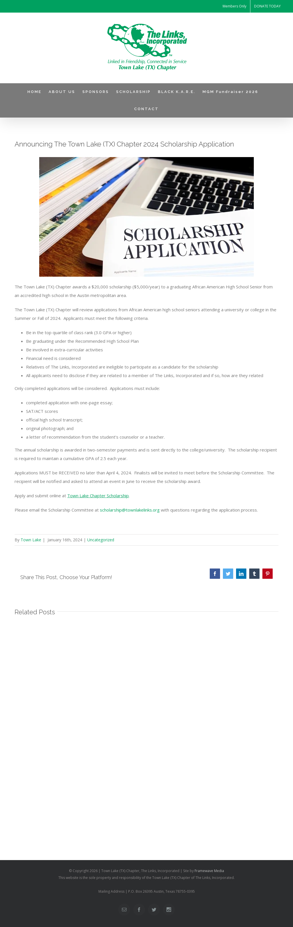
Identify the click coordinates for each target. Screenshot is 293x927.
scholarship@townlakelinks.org (130, 510)
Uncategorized (100, 539)
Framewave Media (209, 870)
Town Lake (31, 539)
